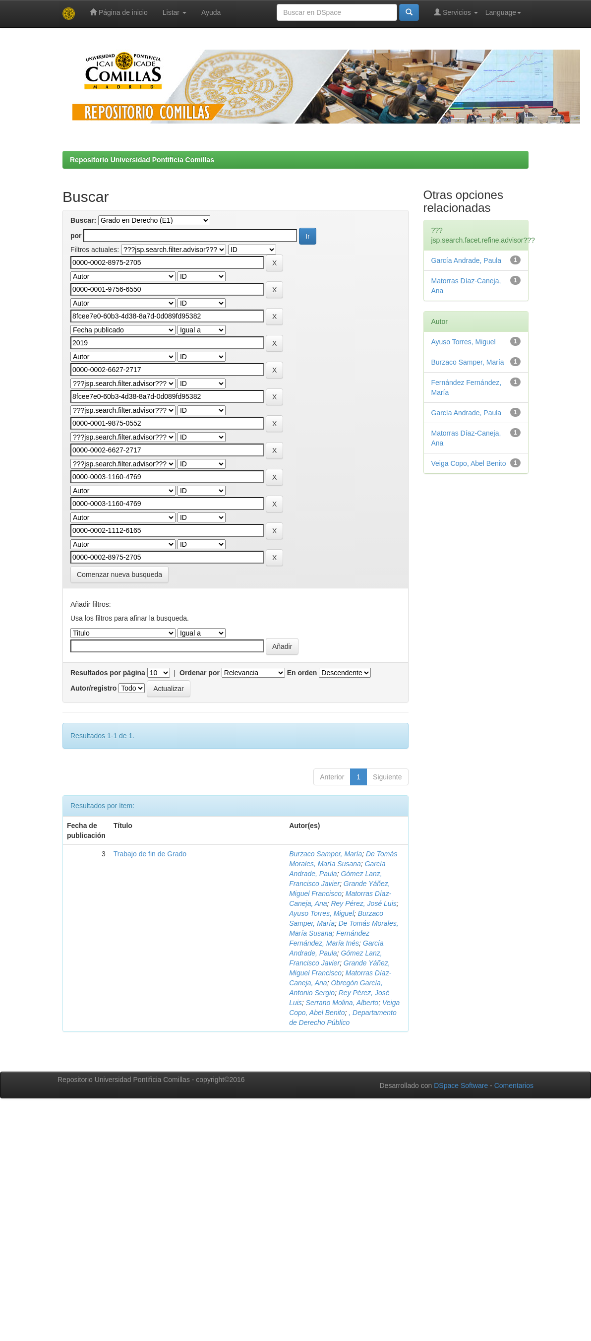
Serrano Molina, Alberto (342, 1003)
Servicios (456, 12)
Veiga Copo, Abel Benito (468, 463)
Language (503, 12)
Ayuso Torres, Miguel (321, 913)
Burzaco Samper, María (325, 854)
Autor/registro (93, 688)
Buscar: (83, 220)
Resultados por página (107, 673)
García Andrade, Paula (466, 260)
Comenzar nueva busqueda (119, 574)
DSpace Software (461, 1085)
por (76, 236)
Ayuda (211, 12)
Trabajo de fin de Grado (150, 854)
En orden (302, 673)
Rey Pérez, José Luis (363, 903)
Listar (174, 12)
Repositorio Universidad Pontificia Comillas (142, 160)
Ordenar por (199, 673)
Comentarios (513, 1085)
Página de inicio (119, 12)
